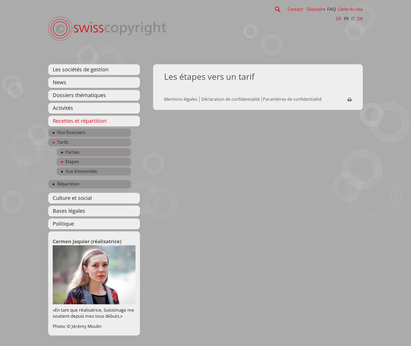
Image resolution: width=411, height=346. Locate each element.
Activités (63, 107)
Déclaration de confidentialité (230, 99)
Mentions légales (180, 99)
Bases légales (69, 210)
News (59, 82)
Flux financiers (71, 132)
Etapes (72, 161)
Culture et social (72, 197)
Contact (295, 9)
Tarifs (62, 142)
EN (360, 19)
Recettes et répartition (79, 120)
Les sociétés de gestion (81, 69)
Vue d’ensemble (81, 171)
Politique (63, 223)
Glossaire (316, 9)
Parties (72, 152)
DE (338, 19)
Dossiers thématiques (79, 95)
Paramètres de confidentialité (292, 99)
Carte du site (350, 9)
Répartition (68, 184)
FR (346, 19)
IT (353, 19)
